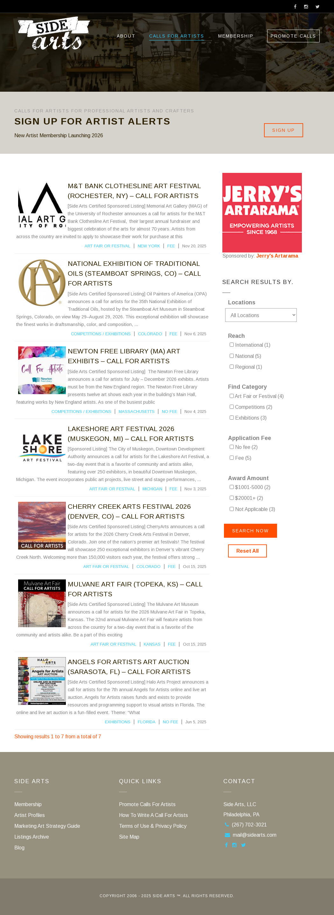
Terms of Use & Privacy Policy (152, 826)
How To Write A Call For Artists (153, 815)
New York (149, 246)
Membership (236, 36)
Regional (246, 367)
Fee (171, 246)
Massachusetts (137, 411)
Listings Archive (31, 837)
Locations (241, 302)
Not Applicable (252, 509)
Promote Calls (293, 36)
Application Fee (249, 438)
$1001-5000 (250, 487)
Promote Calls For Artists (147, 804)
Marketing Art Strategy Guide (47, 826)
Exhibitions (118, 333)
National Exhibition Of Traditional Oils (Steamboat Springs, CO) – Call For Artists (134, 273)
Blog (19, 847)
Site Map (129, 837)
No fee (169, 411)
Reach (236, 336)
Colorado (150, 333)
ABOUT (126, 36)
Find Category (247, 387)
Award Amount (248, 478)
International (250, 345)
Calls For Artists (176, 36)
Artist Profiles (29, 815)
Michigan (152, 488)
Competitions (86, 333)
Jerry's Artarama (277, 256)
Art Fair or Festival (107, 246)
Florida (147, 722)
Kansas (152, 644)
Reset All (247, 551)
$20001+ (246, 498)
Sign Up (283, 130)
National (245, 356)
